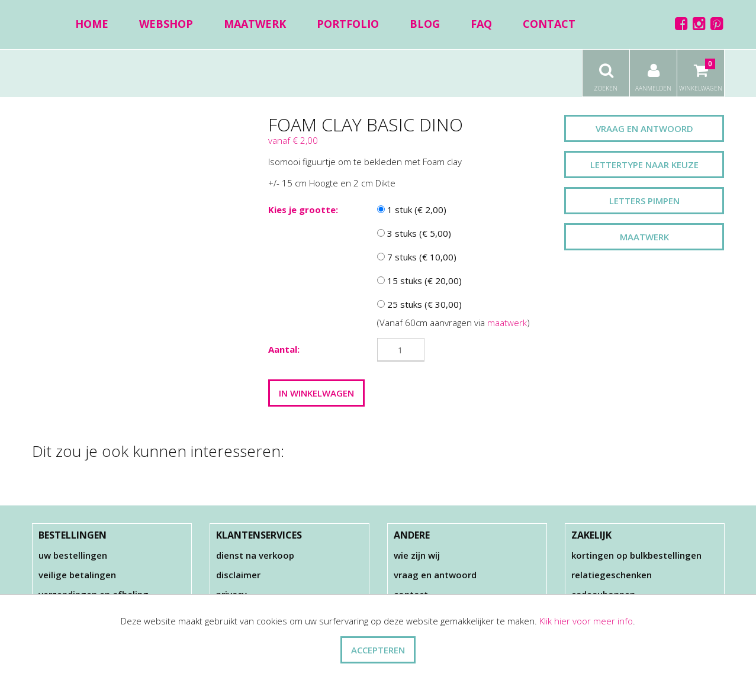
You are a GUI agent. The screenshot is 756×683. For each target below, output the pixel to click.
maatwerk (507, 322)
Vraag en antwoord (644, 128)
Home (91, 24)
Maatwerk (255, 24)
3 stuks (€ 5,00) (414, 233)
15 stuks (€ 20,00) (419, 280)
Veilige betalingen (77, 575)
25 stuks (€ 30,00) (419, 304)
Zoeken (606, 71)
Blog (425, 24)
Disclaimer (238, 575)
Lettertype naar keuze (644, 164)
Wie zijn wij (417, 555)
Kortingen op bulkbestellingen (636, 555)
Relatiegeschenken (611, 575)
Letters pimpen (644, 201)
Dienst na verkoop (255, 555)
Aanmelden (653, 71)
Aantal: (284, 349)
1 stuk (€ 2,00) (411, 209)
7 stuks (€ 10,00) (416, 257)
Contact (549, 24)
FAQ (481, 24)
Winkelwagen (700, 71)
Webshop (166, 24)
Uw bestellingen (72, 555)
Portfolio (348, 24)
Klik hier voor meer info (586, 621)
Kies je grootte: (303, 209)
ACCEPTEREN (378, 650)
